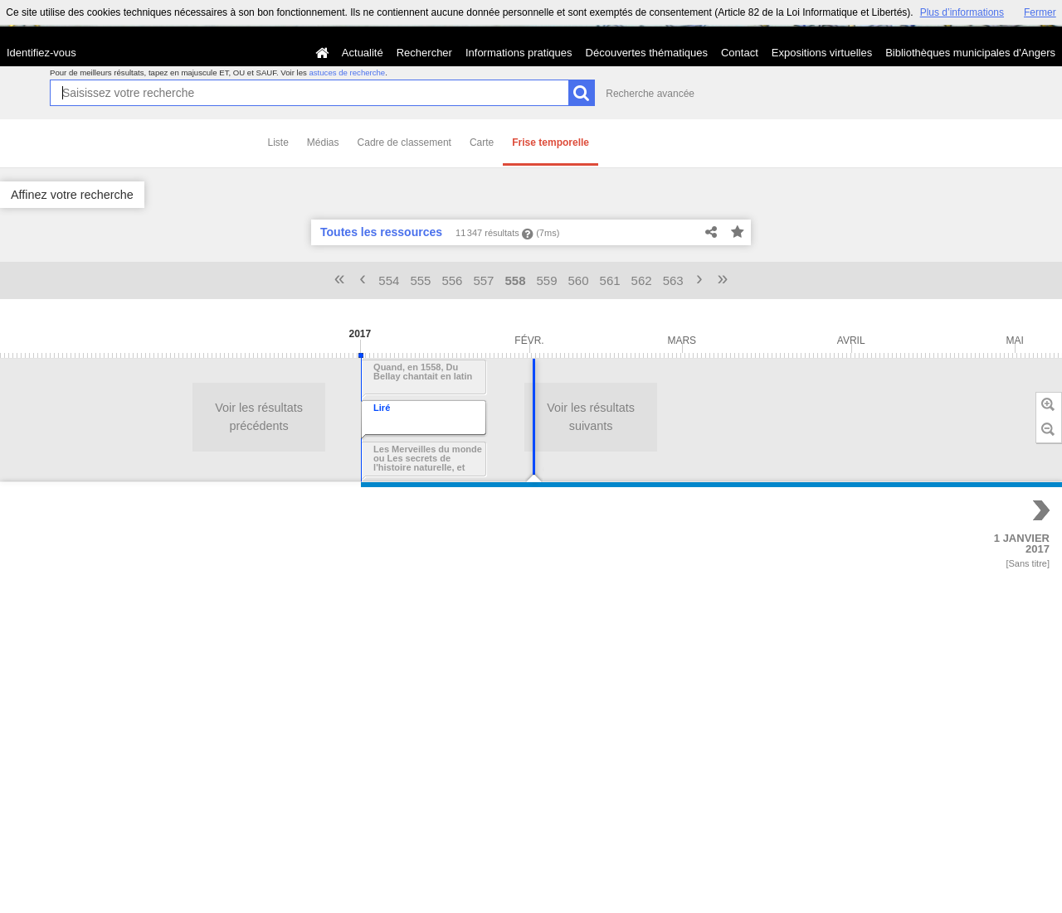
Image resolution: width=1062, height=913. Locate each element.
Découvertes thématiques (647, 52)
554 (388, 280)
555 (420, 280)
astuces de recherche (347, 72)
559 (547, 280)
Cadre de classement (404, 142)
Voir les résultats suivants (207, 416)
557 (483, 280)
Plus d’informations (962, 12)
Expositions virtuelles (822, 52)
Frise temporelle (550, 142)
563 (673, 280)
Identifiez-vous (41, 52)
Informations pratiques (518, 52)
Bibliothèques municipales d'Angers (970, 52)
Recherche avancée (650, 93)
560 (578, 280)
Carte (482, 142)
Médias (323, 142)
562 (641, 280)
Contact (739, 52)
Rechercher (424, 52)
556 (451, 280)
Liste (278, 142)
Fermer (1040, 12)
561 (610, 280)
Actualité (362, 52)
